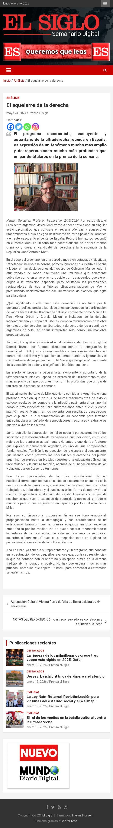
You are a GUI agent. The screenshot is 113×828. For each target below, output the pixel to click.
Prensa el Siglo (39, 113)
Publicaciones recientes (32, 643)
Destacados (35, 650)
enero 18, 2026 (37, 706)
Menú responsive (105, 3)
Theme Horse (81, 815)
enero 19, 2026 (37, 665)
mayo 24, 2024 (16, 113)
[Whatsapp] (27, 127)
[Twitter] (19, 127)
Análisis (13, 98)
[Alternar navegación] (8, 70)
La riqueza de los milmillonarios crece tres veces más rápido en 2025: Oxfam (62, 657)
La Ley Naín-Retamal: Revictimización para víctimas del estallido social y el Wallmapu (63, 698)
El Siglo (47, 815)
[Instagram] (35, 127)
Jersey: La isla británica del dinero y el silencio (65, 676)
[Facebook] (10, 127)
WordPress (69, 821)
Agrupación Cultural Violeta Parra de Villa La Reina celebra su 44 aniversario (55, 604)
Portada (33, 691)
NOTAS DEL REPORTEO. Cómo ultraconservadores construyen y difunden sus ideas (57, 622)
